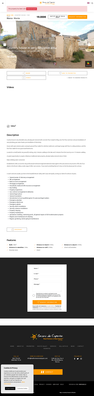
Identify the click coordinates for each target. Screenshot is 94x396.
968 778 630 (16, 358)
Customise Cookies (22, 388)
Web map (56, 384)
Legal (36, 384)
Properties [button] (30, 346)
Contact (81, 346)
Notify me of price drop (57, 17)
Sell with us (63, 346)
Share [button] (26, 73)
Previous (4, 45)
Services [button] (53, 346)
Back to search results (77, 77)
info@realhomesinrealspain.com (36, 358)
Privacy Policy (57, 294)
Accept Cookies (10, 388)
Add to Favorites (67, 73)
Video (26, 77)
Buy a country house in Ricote (68, 392)
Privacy (42, 384)
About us (20, 346)
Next (89, 45)
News (73, 346)
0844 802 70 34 (16, 360)
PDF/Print (17, 229)
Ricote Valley (42, 346)
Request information (77, 16)
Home (12, 346)
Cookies (49, 384)
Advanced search (31, 8)
